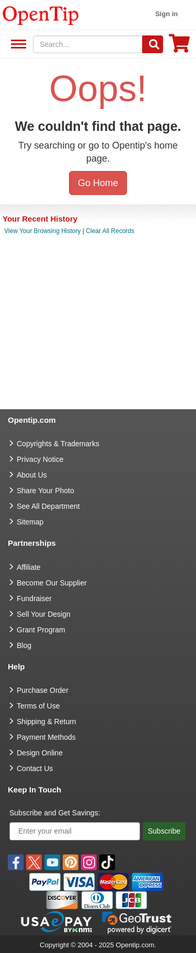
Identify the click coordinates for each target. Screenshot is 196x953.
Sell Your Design (44, 614)
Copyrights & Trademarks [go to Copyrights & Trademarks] (58, 443)
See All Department (17, 44)
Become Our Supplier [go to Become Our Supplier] (52, 583)
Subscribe (164, 831)
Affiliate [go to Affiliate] (29, 567)
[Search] (152, 44)
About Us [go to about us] (32, 475)
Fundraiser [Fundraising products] (34, 598)
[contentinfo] (41, 14)
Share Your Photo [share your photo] (45, 490)
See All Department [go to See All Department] (48, 506)
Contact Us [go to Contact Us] (35, 768)
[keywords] (88, 44)
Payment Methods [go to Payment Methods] (46, 737)
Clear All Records (110, 231)
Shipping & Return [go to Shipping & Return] (46, 721)
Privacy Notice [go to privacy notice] (40, 459)
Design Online (40, 753)
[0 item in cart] (179, 46)
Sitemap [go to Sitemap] (30, 522)
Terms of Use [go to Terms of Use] (38, 706)
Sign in (166, 14)
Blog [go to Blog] (24, 645)
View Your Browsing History (42, 231)
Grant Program (41, 630)
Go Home (98, 183)
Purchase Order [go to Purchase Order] (42, 690)
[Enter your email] (74, 831)
